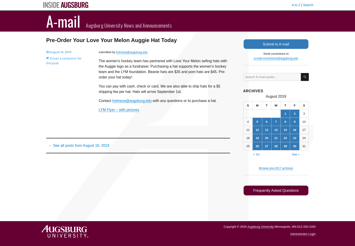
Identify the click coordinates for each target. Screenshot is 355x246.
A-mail (63, 21)
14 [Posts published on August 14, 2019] (276, 129)
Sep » (296, 154)
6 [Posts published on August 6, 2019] (266, 121)
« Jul (256, 154)
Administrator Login (303, 233)
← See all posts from (78, 145)
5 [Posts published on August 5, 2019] (257, 121)
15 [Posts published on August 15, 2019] (285, 129)
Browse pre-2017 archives (276, 168)
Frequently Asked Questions (276, 190)
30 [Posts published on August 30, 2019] (294, 146)
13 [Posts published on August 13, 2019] (266, 129)
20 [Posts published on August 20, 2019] (266, 138)
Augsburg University (260, 226)
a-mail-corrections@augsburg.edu (276, 58)
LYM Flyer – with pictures (119, 110)
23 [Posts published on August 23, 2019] (294, 138)
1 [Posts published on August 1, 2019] (285, 113)
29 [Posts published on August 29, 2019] (285, 146)
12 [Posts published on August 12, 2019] (257, 129)
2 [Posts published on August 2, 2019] (294, 113)
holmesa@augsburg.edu (132, 52)
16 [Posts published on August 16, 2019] (294, 129)
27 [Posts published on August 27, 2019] (266, 146)
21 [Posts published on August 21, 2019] (276, 138)
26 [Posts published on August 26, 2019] (257, 146)
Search (308, 5)
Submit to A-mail (276, 44)
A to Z (296, 5)
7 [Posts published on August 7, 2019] (276, 121)
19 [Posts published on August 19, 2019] (257, 138)
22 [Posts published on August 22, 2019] (285, 138)
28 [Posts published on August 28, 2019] (276, 146)
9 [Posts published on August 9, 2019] (294, 121)
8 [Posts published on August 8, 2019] (285, 121)
